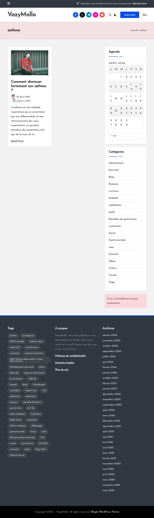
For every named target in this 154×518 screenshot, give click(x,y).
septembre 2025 (112, 351)
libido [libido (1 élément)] (25, 385)
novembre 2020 (112, 463)
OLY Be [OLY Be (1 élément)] (30, 408)
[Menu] (144, 15)
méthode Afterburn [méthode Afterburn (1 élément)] (32, 402)
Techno (113, 268)
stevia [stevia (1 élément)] (33, 432)
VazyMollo (22, 15)
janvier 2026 (110, 335)
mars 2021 (108, 453)
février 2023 (110, 383)
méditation (115, 205)
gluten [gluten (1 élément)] (42, 367)
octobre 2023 (110, 378)
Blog (111, 177)
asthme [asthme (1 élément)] (13, 336)
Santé (112, 233)
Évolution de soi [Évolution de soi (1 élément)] (17, 455)
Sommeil (113, 254)
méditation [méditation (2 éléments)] (15, 396)
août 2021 (108, 431)
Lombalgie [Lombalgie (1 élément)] (15, 391)
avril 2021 (108, 447)
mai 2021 (108, 442)
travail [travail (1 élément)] (13, 443)
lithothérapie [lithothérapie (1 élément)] (39, 385)
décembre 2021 (111, 421)
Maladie (113, 198)
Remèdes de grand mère (123, 219)
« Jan (113, 136)
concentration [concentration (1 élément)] (31, 347)
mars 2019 (108, 490)
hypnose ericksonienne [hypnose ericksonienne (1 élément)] (34, 373)
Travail (112, 275)
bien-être (114, 170)
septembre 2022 (112, 405)
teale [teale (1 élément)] (44, 432)
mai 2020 (108, 469)
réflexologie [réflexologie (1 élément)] (36, 426)
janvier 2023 (110, 388)
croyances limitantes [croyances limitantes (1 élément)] (34, 353)
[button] (129, 15)
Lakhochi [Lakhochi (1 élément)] (32, 379)
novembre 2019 (111, 485)
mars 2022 (109, 415)
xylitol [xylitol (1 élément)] (27, 449)
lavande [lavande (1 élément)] (13, 385)
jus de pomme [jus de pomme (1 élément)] (16, 379)
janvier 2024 (110, 372)
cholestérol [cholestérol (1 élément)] (15, 347)
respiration (115, 226)
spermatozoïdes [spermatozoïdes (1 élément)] (17, 432)
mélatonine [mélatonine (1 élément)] (31, 396)
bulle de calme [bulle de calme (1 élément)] (36, 342)
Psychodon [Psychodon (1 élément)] (36, 414)
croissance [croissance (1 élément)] (14, 353)
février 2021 (109, 458)
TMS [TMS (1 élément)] (42, 438)
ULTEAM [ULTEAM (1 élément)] (43, 443)
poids (112, 212)
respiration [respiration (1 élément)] (32, 420)
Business (113, 184)
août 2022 (109, 410)
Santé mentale (117, 240)
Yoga (112, 282)
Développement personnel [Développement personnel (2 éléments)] (21, 367)
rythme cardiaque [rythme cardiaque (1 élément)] (18, 426)
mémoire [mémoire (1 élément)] (14, 402)
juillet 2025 (109, 356)
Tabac (112, 261)
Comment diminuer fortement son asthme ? (28, 86)
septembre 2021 (112, 426)
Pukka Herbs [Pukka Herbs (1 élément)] (15, 420)
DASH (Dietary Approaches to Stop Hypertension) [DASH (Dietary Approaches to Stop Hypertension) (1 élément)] (26, 360)
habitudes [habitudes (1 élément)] (14, 373)
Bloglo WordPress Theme (105, 512)
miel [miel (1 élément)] (44, 391)
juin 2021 (108, 437)
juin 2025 (108, 362)
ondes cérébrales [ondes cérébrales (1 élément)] (17, 414)
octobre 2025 (110, 346)
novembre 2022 (112, 399)
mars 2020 (109, 480)
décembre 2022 (112, 394)
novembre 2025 (111, 340)
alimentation (116, 163)
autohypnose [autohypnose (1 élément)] (28, 336)
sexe (111, 247)
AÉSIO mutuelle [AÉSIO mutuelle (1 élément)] (17, 342)
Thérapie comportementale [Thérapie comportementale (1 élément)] (22, 438)
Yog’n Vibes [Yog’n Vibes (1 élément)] (40, 449)
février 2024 (110, 367)
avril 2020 (108, 474)
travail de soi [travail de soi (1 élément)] (27, 443)
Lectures (114, 191)
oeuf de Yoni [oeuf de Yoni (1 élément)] (15, 408)
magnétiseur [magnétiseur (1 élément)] (31, 391)
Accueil (134, 30)
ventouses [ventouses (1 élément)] (14, 449)
